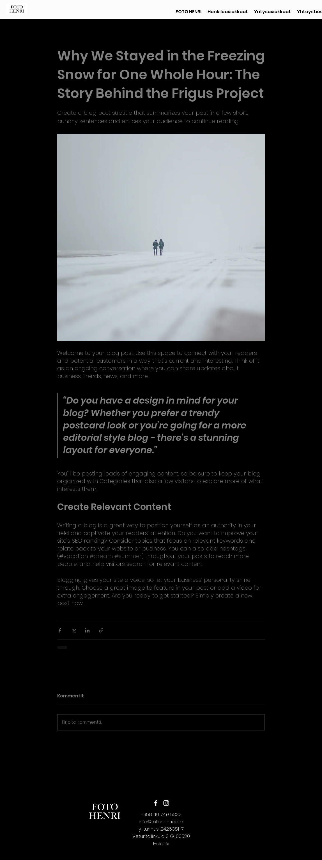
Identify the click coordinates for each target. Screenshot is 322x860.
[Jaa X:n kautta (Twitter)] (73, 630)
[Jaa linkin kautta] (101, 630)
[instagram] (166, 803)
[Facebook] (156, 803)
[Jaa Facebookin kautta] (60, 630)
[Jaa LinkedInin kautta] (87, 630)
